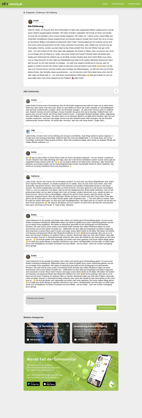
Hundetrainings (118, 4)
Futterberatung (134, 4)
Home (105, 4)
